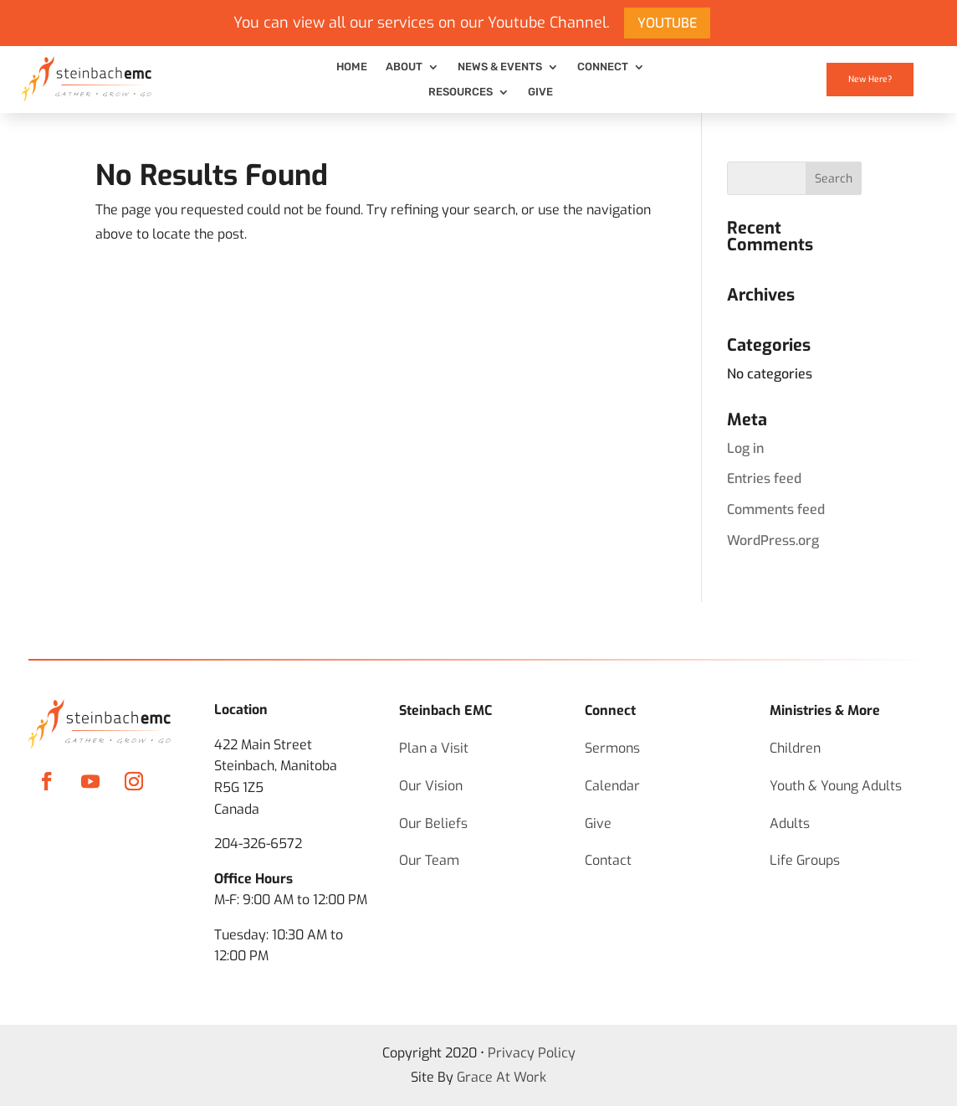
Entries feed (764, 478)
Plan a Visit (433, 748)
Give (540, 92)
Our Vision (431, 786)
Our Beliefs (433, 823)
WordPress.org (773, 540)
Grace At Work (501, 1077)
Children (795, 748)
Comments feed (776, 509)
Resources (460, 92)
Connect (602, 67)
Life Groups (805, 860)
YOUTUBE (667, 23)
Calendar (612, 786)
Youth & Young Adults (836, 786)
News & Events (500, 67)
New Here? (870, 79)
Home (351, 67)
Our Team (429, 860)
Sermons (612, 748)
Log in (745, 448)
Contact (608, 860)
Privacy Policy (532, 1053)
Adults (790, 823)
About (404, 67)
